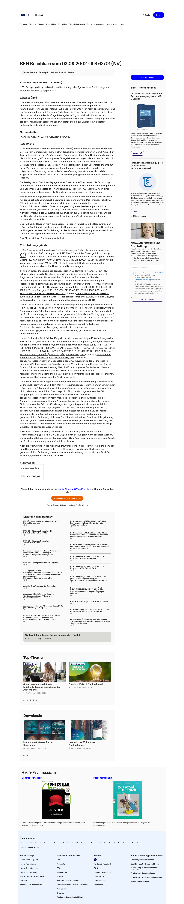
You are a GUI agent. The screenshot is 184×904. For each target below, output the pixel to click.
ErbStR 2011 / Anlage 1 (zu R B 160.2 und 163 (89, 601)
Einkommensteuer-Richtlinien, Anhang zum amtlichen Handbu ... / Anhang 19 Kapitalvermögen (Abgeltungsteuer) (41, 552)
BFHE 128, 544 (28, 348)
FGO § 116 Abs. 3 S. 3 (31, 136)
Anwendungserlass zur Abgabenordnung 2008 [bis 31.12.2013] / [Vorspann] (43, 607)
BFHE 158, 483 (99, 348)
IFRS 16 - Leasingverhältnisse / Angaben (40, 562)
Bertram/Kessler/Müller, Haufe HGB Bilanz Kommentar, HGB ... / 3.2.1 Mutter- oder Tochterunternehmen (88, 523)
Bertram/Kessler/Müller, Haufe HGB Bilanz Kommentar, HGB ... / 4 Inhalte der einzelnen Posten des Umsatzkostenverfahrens (89, 534)
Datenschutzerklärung (143, 280)
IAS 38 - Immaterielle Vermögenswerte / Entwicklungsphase (40, 522)
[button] (39, 15)
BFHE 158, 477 (77, 351)
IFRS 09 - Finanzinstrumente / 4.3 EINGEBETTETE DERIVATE (37, 532)
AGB (161, 273)
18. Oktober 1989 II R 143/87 (54, 351)
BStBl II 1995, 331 (63, 357)
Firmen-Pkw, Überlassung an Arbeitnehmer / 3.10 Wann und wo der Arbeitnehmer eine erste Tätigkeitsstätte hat (90, 621)
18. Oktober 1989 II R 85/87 (75, 348)
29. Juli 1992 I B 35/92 (87, 293)
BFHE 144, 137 (96, 287)
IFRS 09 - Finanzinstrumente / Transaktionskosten (36, 542)
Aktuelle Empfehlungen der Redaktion (39, 586)
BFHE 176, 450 (45, 357)
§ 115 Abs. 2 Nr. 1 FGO (96, 270)
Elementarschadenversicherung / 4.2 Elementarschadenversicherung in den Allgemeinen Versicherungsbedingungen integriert (87, 590)
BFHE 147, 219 (72, 290)
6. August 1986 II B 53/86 (49, 290)
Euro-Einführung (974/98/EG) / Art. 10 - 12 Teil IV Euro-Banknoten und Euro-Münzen (90, 610)
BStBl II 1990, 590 (75, 354)
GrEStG (66, 136)
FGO (23, 256)
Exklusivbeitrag (31, 664)
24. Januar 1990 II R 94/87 (34, 354)
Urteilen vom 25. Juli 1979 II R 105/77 (91, 344)
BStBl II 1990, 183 (95, 351)
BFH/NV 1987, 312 (55, 293)
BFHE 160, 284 (57, 354)
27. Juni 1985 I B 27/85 (76, 287)
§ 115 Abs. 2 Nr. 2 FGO (51, 434)
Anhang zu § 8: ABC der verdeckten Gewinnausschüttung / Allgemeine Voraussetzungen (38, 596)
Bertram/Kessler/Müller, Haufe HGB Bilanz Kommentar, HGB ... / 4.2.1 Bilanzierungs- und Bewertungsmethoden (89, 546)
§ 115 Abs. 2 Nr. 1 (52, 136)
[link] (23, 24)
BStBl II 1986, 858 (89, 290)
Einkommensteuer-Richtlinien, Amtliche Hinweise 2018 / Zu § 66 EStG (87, 557)
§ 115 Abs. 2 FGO (52, 263)
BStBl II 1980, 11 (45, 348)
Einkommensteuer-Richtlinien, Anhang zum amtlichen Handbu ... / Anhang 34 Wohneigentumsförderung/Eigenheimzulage (89, 578)
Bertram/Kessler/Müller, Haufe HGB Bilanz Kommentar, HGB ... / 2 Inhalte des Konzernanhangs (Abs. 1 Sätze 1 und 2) (41, 617)
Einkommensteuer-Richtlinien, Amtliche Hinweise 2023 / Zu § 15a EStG (87, 567)
